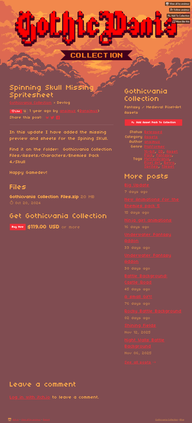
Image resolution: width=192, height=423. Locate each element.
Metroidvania (157, 159)
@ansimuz (88, 111)
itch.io (16, 419)
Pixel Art (152, 163)
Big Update (137, 185)
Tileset (168, 166)
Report (46, 419)
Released (153, 132)
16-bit (149, 151)
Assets (151, 137)
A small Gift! (138, 297)
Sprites (151, 166)
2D (160, 151)
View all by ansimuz (30, 419)
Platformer (154, 147)
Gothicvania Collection (31, 103)
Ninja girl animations (148, 220)
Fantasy (164, 155)
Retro (169, 163)
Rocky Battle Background (153, 311)
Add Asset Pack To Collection (153, 122)
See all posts (138, 362)
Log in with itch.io (30, 397)
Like (16, 111)
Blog (182, 419)
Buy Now (18, 227)
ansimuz (68, 111)
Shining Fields (140, 325)
